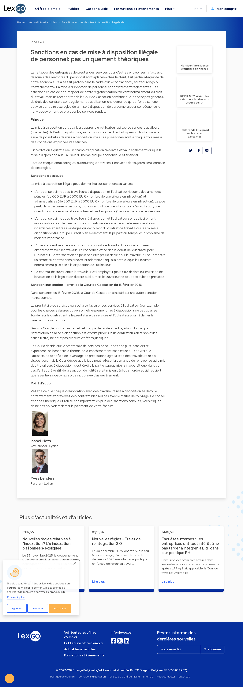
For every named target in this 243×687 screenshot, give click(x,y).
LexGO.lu (184, 676)
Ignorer (17, 608)
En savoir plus (16, 597)
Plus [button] (168, 9)
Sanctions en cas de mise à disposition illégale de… (93, 22)
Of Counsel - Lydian (44, 446)
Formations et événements (136, 9)
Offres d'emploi (48, 9)
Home (21, 22)
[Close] (75, 563)
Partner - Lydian (42, 483)
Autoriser (60, 608)
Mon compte (224, 9)
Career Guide (97, 9)
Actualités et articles (43, 22)
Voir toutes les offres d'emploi (80, 635)
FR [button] (197, 9)
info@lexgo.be (121, 633)
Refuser (37, 608)
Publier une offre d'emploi (83, 643)
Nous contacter (165, 676)
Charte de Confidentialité (124, 676)
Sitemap (148, 676)
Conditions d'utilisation (92, 676)
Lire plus (98, 582)
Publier (74, 9)
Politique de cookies (62, 676)
